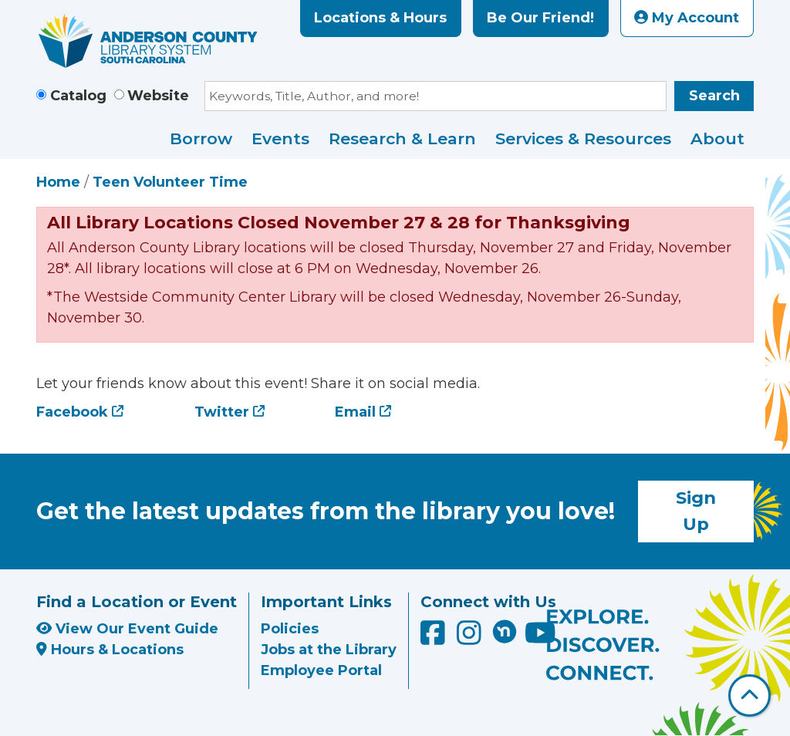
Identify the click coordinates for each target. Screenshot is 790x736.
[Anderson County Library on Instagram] (471, 638)
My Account (686, 17)
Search (714, 95)
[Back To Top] (749, 695)
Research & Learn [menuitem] (402, 138)
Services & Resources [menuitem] (583, 138)
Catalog (78, 95)
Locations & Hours (380, 17)
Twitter (221, 411)
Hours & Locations (110, 649)
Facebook (72, 411)
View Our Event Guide (127, 628)
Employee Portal (321, 670)
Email (355, 411)
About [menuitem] (717, 138)
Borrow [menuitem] (201, 138)
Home (58, 182)
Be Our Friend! (540, 17)
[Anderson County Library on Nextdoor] (504, 631)
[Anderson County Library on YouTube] (540, 638)
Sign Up (696, 511)
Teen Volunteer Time (170, 182)
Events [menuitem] (280, 138)
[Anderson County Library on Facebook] (434, 638)
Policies (290, 628)
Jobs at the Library (329, 649)
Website (158, 95)
